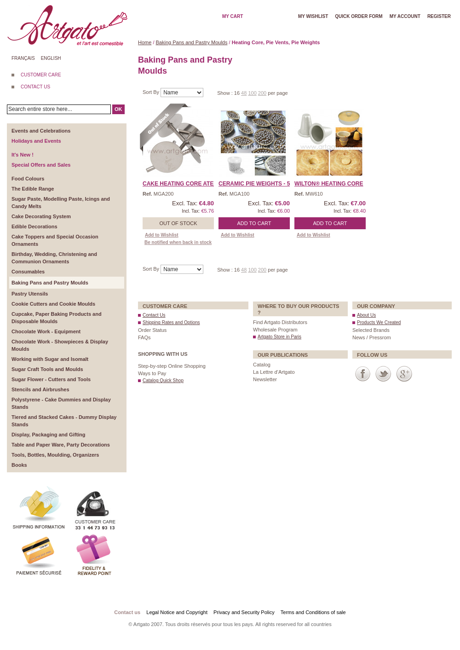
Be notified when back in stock (178, 242)
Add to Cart (254, 223)
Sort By (152, 92)
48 (244, 93)
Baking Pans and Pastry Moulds (192, 42)
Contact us (127, 612)
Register (439, 16)
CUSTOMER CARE (41, 74)
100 (252, 93)
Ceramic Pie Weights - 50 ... (258, 183)
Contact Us (154, 315)
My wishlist (313, 16)
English (51, 58)
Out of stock (178, 223)
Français (23, 58)
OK (118, 109)
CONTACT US (35, 86)
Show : (225, 93)
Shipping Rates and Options (171, 322)
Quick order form (358, 16)
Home (144, 42)
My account (405, 16)
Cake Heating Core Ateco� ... (188, 183)
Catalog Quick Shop (163, 380)
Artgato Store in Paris (279, 336)
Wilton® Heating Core (328, 183)
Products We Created (379, 322)
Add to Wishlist (161, 235)
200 (262, 93)
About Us (366, 315)
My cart (232, 16)
